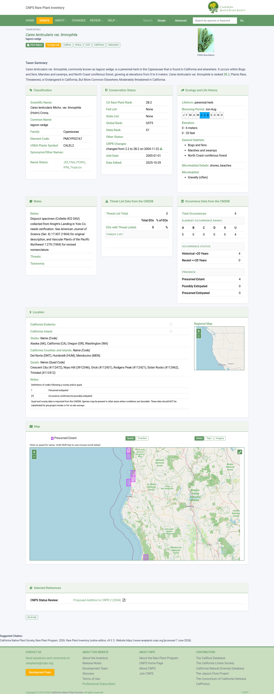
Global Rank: (114, 123)
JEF (65, 162)
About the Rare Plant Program (158, 658)
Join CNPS (146, 673)
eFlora (78, 45)
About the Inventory (95, 658)
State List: (112, 116)
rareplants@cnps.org (39, 663)
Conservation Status (120, 90)
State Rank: (113, 130)
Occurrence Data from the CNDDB (205, 201)
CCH (87, 45)
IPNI (66, 167)
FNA (72, 162)
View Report (34, 45)
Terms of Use (91, 679)
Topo (209, 438)
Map (35, 426)
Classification (41, 90)
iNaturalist (113, 45)
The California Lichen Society (215, 663)
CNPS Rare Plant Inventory (45, 8)
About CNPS (147, 668)
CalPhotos (99, 45)
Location (37, 312)
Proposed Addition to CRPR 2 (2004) (97, 600)
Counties (142, 438)
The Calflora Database (210, 658)
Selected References (45, 588)
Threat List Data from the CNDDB (129, 201)
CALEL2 (68, 145)
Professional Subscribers (98, 684)
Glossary (88, 673)
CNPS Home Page (151, 663)
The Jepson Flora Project (212, 673)
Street (199, 438)
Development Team (40, 672)
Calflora (67, 45)
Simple (161, 20)
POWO (80, 162)
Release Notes (92, 663)
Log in (245, 692)
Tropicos (76, 167)
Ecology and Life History (199, 90)
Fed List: (111, 109)
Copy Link (53, 45)
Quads (130, 438)
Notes (36, 201)
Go (241, 20)
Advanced (180, 20)
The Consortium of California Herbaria (221, 679)
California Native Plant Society (67, 692)
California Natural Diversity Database (220, 668)
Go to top (31, 617)
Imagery (220, 438)
